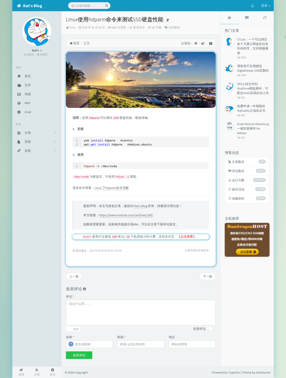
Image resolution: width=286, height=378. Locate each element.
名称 (70, 337)
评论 (70, 297)
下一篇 (207, 276)
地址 (172, 337)
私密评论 (199, 329)
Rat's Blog (140, 206)
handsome (263, 372)
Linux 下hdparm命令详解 (112, 188)
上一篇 (74, 276)
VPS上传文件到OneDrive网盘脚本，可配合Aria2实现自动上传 (253, 88)
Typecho (234, 372)
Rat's (72, 27)
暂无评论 (138, 27)
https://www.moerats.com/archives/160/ (126, 215)
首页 (74, 43)
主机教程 (174, 27)
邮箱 (121, 337)
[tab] (229, 17)
